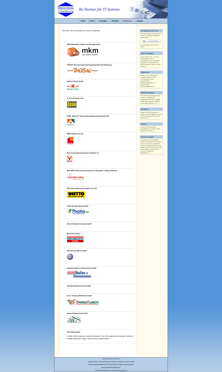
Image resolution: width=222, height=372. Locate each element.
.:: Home (82, 21)
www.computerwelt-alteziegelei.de (111, 367)
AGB (103, 358)
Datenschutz (109, 358)
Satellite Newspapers (147, 93)
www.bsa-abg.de (129, 364)
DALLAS (143, 124)
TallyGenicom (145, 72)
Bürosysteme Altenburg (110, 361)
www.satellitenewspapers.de (103, 370)
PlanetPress (145, 109)
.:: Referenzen (127, 21)
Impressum (117, 358)
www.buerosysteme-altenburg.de (97, 364)
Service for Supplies (147, 137)
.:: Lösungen (102, 21)
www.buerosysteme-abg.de (115, 364)
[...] (146, 66)
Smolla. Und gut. (130, 361)
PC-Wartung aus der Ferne (149, 31)
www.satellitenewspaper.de (119, 370)
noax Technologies (147, 53)
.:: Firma (91, 21)
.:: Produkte (114, 21)
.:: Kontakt (139, 21)
